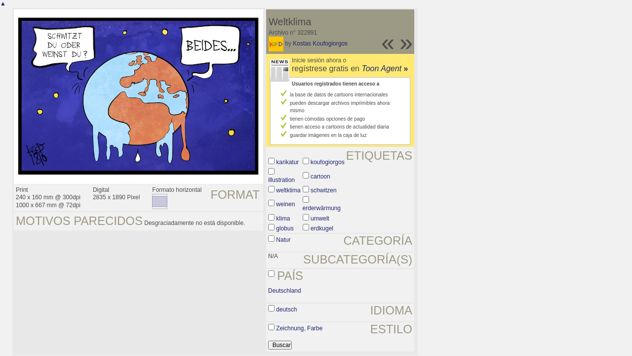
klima (283, 218)
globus (284, 228)
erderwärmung (322, 208)
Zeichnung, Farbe (299, 328)
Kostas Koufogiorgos (320, 43)
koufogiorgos (328, 162)
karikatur (287, 162)
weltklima (288, 190)
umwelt (320, 218)
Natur (283, 239)
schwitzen (324, 190)
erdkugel (322, 228)
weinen (285, 204)
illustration (281, 180)
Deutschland (284, 290)
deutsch (286, 309)
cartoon (320, 176)
